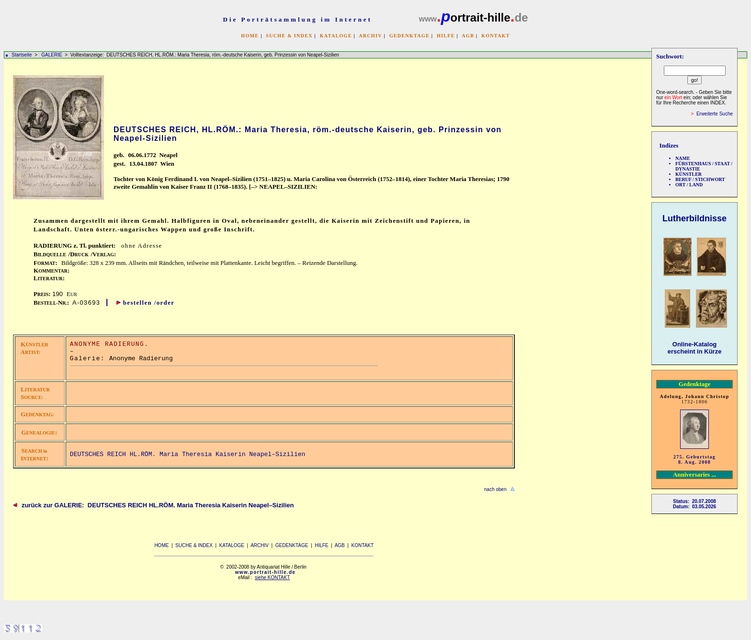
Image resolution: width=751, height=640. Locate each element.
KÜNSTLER (688, 174)
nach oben (495, 489)
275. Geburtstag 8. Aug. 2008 (694, 459)
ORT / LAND (689, 184)
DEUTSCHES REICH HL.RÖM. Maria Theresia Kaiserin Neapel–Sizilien (187, 454)
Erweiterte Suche (714, 113)
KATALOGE (336, 35)
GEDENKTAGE (409, 35)
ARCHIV (370, 35)
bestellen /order (149, 302)
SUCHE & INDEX (289, 35)
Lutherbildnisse (694, 218)
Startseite (21, 54)
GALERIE (52, 54)
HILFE (446, 35)
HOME (250, 35)
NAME (682, 158)
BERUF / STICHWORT (700, 179)
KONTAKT (495, 35)
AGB (468, 35)
